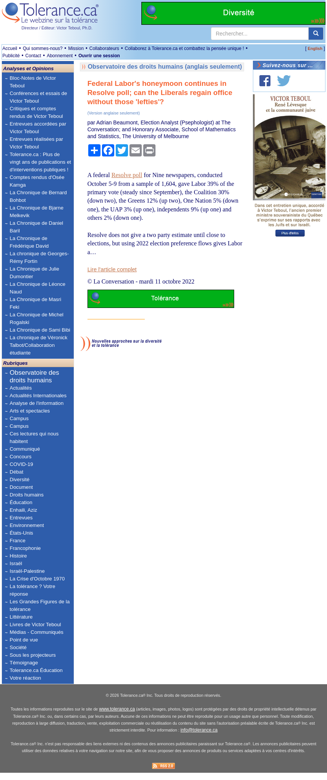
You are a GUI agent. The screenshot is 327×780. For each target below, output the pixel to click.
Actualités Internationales (38, 395)
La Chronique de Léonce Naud (37, 288)
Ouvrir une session (99, 55)
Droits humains (27, 495)
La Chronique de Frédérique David (29, 242)
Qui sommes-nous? (43, 48)
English (315, 48)
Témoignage (24, 663)
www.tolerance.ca (117, 716)
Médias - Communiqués (36, 632)
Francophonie (25, 548)
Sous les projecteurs (33, 655)
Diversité (19, 479)
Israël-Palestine (27, 571)
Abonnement (60, 55)
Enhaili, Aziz (23, 510)
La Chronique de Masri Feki (35, 303)
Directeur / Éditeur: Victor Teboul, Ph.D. (56, 28)
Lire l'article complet (112, 269)
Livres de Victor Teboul (35, 624)
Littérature (21, 617)
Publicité (10, 55)
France (17, 540)
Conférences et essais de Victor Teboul (38, 97)
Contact (33, 55)
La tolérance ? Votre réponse (32, 590)
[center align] (316, 33)
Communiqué (25, 449)
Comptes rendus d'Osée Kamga (37, 181)
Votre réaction (25, 678)
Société (18, 647)
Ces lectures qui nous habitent (34, 437)
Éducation (21, 502)
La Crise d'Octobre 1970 (37, 579)
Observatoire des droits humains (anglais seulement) (165, 66)
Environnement (27, 525)
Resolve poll (127, 175)
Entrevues (21, 518)
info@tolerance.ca (199, 737)
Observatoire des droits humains (34, 376)
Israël (16, 563)
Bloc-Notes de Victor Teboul (33, 82)
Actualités (21, 388)
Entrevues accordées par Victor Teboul (38, 127)
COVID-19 (21, 464)
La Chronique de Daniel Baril (36, 227)
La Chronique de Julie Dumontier (34, 272)
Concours (20, 456)
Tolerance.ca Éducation (36, 670)
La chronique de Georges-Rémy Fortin (39, 257)
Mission (76, 48)
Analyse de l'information (36, 403)
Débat (16, 472)
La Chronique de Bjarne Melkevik (36, 211)
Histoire (18, 556)
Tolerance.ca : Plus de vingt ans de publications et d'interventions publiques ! (40, 161)
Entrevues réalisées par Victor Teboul (36, 143)
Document (21, 487)
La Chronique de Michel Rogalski (36, 318)
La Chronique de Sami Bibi (40, 330)
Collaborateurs (104, 48)
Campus (19, 418)
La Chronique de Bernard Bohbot (38, 196)
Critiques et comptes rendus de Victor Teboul (36, 112)
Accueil (9, 48)
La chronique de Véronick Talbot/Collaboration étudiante (38, 345)
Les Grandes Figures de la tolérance (40, 605)
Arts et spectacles (30, 411)
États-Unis (21, 533)
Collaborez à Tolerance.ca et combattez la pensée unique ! (184, 48)
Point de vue (24, 640)
